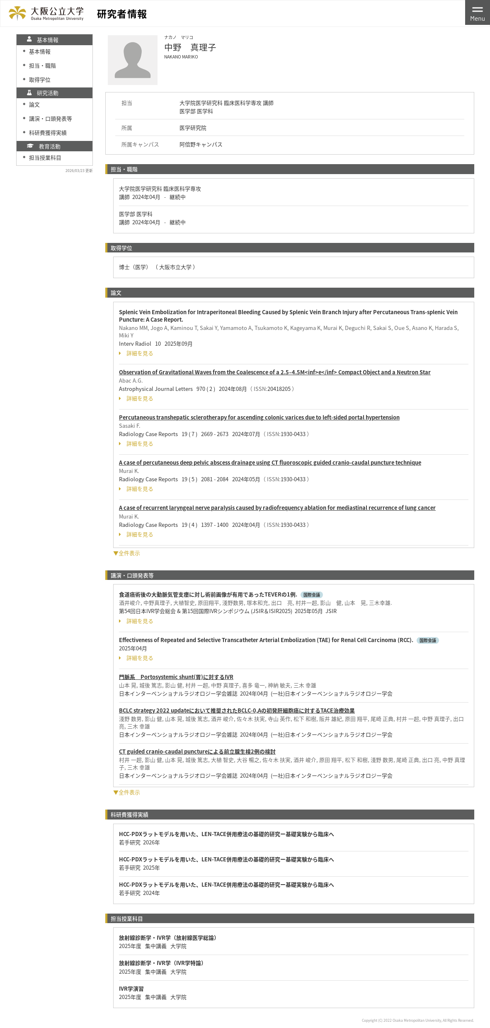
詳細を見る (136, 353)
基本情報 (40, 51)
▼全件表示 (126, 553)
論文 (34, 104)
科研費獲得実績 (48, 132)
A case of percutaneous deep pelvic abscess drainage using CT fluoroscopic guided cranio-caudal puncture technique (270, 462)
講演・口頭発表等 (50, 118)
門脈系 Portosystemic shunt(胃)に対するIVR (176, 677)
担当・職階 (42, 65)
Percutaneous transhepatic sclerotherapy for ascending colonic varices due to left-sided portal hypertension (259, 417)
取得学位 (40, 79)
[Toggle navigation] (477, 12)
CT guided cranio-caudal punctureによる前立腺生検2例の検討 (197, 751)
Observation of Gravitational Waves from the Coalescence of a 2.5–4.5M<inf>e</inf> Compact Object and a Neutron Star (275, 372)
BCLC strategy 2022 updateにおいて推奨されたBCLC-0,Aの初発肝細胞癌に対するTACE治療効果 (237, 710)
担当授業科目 (45, 157)
